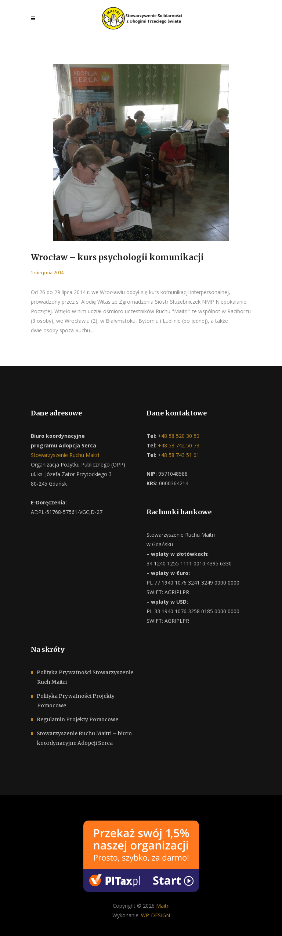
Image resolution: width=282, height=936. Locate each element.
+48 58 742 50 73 (177, 445)
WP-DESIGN (155, 915)
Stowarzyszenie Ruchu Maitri (65, 454)
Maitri (163, 905)
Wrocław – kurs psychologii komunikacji (117, 257)
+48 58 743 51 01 (177, 454)
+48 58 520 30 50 (177, 435)
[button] (15, 921)
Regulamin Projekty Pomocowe (77, 719)
